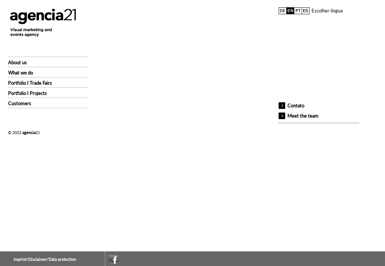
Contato (295, 106)
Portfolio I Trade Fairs (30, 83)
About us (17, 62)
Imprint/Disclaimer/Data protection (45, 259)
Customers (19, 103)
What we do (20, 73)
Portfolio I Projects (27, 93)
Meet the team (302, 116)
